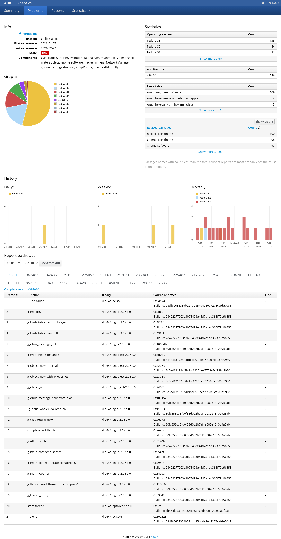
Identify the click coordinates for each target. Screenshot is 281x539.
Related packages (159, 127)
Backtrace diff (50, 263)
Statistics (81, 10)
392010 (13, 274)
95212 (31, 282)
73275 (64, 282)
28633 (147, 282)
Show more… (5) (211, 58)
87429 (81, 282)
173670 (235, 274)
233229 (160, 274)
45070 (114, 282)
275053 (88, 274)
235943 (142, 274)
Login (274, 3)
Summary (12, 10)
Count (252, 127)
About (154, 537)
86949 (48, 282)
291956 (69, 274)
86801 (97, 282)
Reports (57, 10)
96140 (105, 274)
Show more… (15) (210, 110)
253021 (123, 274)
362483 (32, 274)
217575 (198, 274)
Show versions (264, 121)
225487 (179, 274)
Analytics (18, 3)
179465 (216, 274)
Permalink (28, 34)
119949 (253, 274)
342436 (51, 274)
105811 (13, 282)
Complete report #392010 (21, 289)
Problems (35, 10)
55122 (130, 282)
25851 (164, 282)
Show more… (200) (210, 152)
